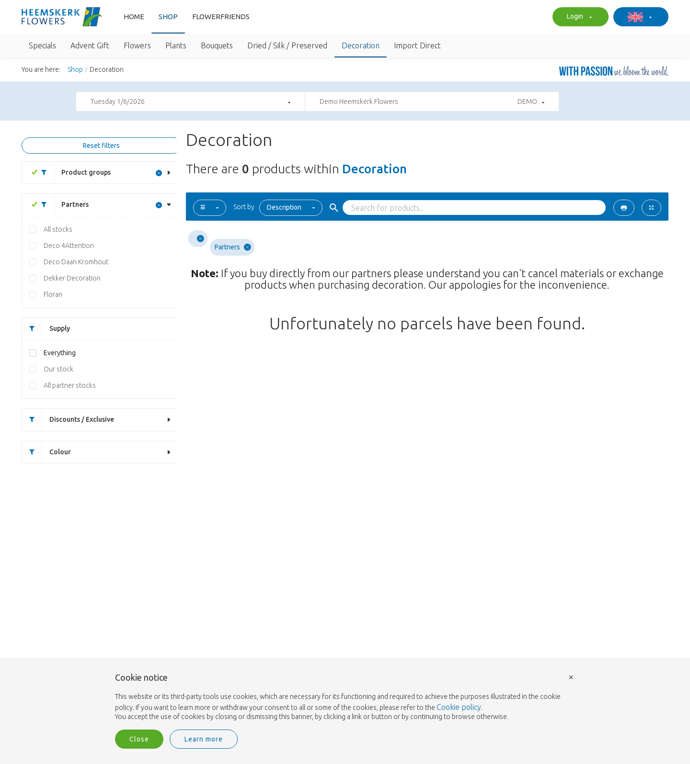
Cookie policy (459, 707)
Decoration (361, 45)
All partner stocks (70, 385)
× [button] (571, 676)
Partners (61, 204)
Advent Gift (89, 45)
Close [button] (139, 739)
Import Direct (417, 45)
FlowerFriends (221, 16)
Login (578, 17)
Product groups (72, 172)
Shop (168, 16)
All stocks (58, 229)
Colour (46, 452)
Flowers (137, 45)
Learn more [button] (203, 739)
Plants (175, 45)
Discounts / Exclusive (68, 419)
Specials (42, 45)
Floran (53, 294)
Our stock (58, 369)
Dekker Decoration (72, 278)
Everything (60, 353)
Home (134, 16)
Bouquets (217, 45)
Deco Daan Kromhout (76, 262)
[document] (345, 697)
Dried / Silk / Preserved (287, 45)
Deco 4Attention (69, 245)
